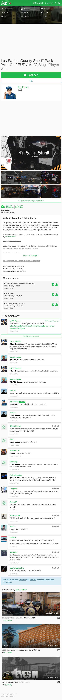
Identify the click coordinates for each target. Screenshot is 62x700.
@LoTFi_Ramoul (16, 360)
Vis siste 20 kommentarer (31, 336)
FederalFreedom (16, 475)
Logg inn (22, 580)
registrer (33, 580)
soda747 (13, 390)
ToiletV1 (13, 538)
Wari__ (12, 439)
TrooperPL (14, 488)
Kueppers (13, 552)
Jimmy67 (13, 502)
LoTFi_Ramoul (15, 321)
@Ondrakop (14, 478)
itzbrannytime (15, 515)
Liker (21, 207)
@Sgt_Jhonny (15, 415)
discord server (10, 237)
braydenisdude (15, 357)
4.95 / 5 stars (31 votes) (8, 212)
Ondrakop (13, 462)
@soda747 (14, 404)
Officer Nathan (15, 426)
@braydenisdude (16, 344)
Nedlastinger (10, 207)
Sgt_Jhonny (22, 87)
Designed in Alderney (8, 694)
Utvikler (22, 401)
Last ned (31, 75)
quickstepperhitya (17, 568)
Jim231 (12, 526)
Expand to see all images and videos (31, 201)
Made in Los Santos (8, 697)
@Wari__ (13, 453)
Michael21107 (15, 451)
